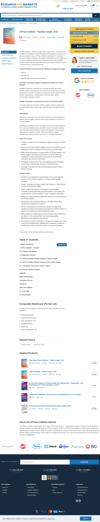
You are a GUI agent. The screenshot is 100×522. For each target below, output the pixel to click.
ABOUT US (65, 1)
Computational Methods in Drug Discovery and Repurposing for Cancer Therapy (55, 394)
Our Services (96, 19)
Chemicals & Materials (29, 19)
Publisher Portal (82, 490)
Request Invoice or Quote (84, 51)
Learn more (51, 519)
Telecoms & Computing (78, 19)
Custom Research (32, 492)
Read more (31, 435)
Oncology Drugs (39, 344)
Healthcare (4, 19)
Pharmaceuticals (17, 19)
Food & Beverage (88, 19)
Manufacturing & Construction (41, 19)
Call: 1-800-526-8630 (84, 66)
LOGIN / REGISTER (93, 1)
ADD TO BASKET (84, 46)
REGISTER (84, 462)
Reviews (4, 492)
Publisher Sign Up (82, 487)
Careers (4, 490)
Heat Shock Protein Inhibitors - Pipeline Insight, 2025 (46, 360)
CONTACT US (74, 1)
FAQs (53, 490)
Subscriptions (31, 495)
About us (5, 487)
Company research (33, 490)
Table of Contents (7, 55)
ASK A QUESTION (84, 71)
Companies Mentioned (9, 58)
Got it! (85, 518)
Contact (54, 487)
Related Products (7, 64)
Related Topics (6, 61)
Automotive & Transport (68, 19)
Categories (30, 487)
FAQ (83, 1)
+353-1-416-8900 (81, 5)
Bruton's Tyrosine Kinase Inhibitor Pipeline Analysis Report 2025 (50, 406)
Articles (80, 495)
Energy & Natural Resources (55, 19)
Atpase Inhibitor (26, 344)
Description (5, 52)
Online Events (81, 492)
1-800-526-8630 (67, 8)
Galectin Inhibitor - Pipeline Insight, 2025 (42, 372)
